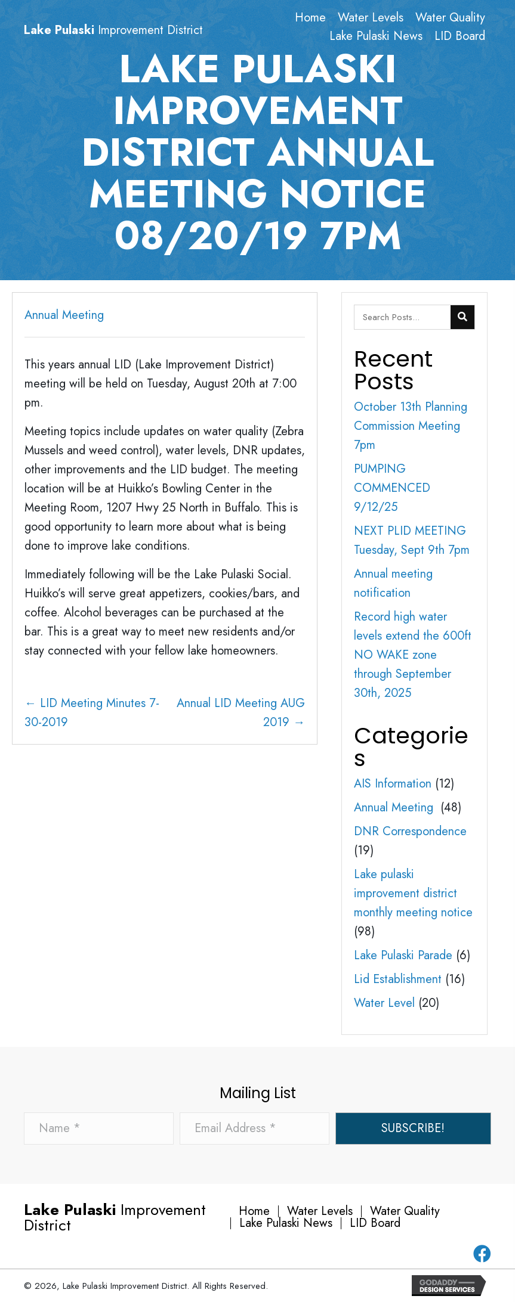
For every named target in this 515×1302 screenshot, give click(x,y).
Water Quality (405, 1211)
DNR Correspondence (410, 831)
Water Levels (320, 1211)
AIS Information (392, 783)
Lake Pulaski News (285, 1223)
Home (254, 1211)
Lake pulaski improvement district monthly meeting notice (413, 893)
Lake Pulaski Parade (403, 955)
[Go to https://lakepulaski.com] (139, 30)
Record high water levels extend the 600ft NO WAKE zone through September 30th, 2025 (412, 655)
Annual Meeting (65, 315)
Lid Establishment (398, 979)
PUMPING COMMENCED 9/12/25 (392, 488)
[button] (413, 1128)
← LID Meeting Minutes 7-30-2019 (91, 713)
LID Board (375, 1223)
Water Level (384, 1003)
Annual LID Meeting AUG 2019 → (241, 713)
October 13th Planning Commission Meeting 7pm (410, 426)
